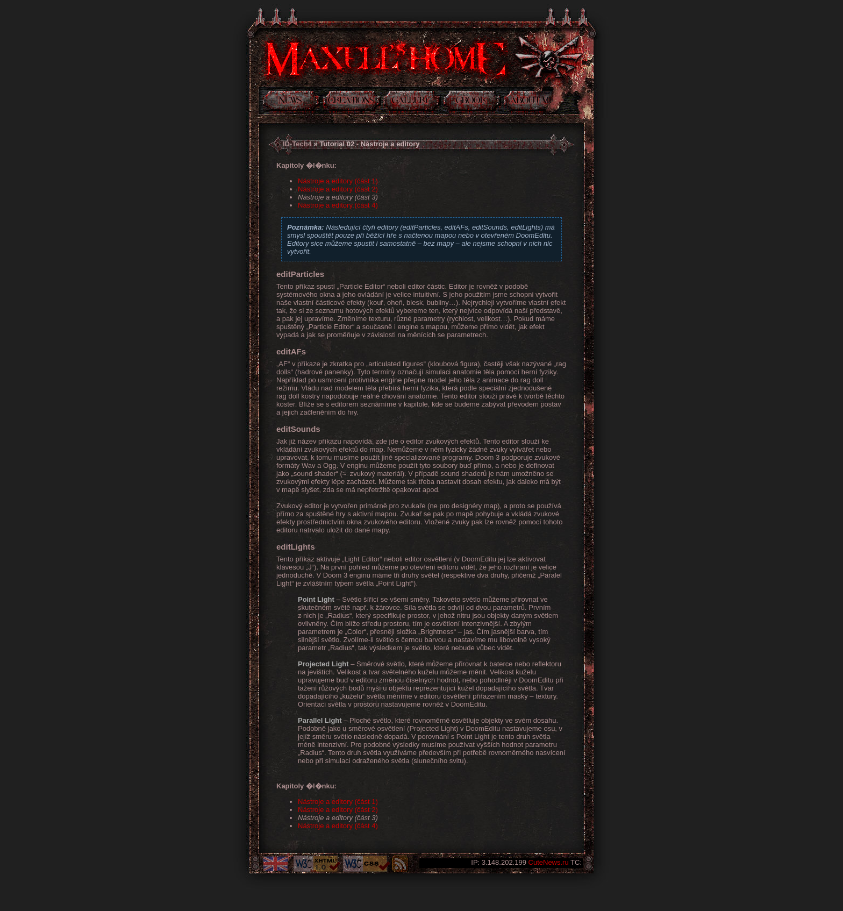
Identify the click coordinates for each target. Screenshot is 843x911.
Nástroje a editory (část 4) (338, 205)
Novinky (291, 103)
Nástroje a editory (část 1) (338, 181)
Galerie (412, 103)
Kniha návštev (472, 103)
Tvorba (352, 103)
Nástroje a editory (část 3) (338, 197)
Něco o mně (528, 103)
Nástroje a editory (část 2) (338, 189)
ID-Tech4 (297, 144)
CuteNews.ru (548, 862)
